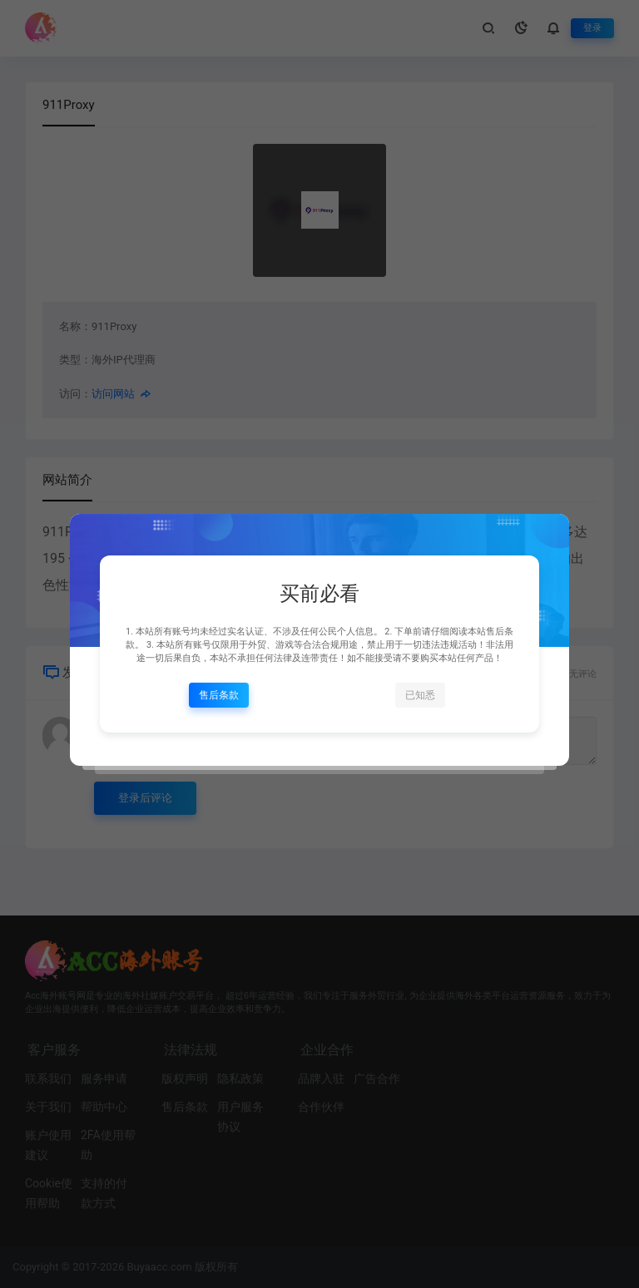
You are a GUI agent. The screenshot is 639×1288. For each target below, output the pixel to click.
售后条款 (219, 695)
